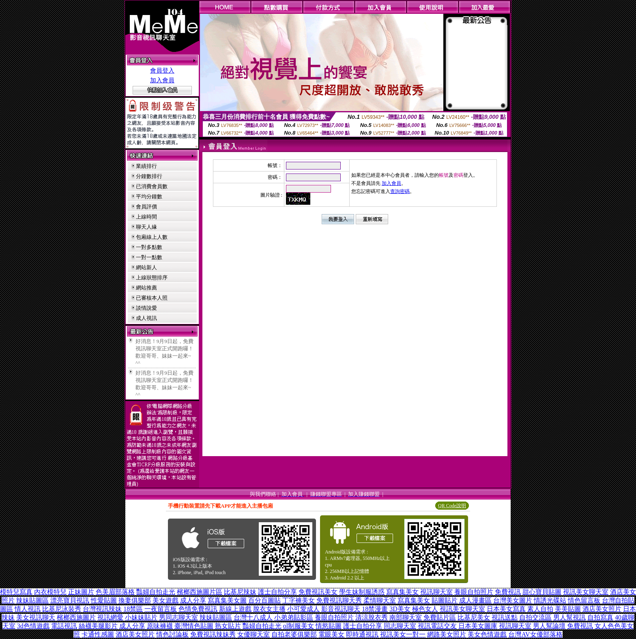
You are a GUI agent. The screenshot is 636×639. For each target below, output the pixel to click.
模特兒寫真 (16, 591)
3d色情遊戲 (33, 625)
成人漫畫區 (475, 600)
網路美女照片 (446, 634)
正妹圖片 (81, 591)
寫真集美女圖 (227, 600)
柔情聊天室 (379, 600)
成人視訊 (146, 318)
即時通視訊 (362, 634)
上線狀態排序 (152, 277)
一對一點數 (149, 257)
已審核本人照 (152, 298)
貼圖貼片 (445, 600)
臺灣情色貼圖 (193, 625)
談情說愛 (146, 308)
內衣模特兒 (50, 591)
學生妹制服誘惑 (362, 591)
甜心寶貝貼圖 (541, 591)
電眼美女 (331, 634)
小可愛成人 (303, 608)
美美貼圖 (568, 608)
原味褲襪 (160, 625)
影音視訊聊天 (340, 608)
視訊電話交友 (437, 625)
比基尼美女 (474, 617)
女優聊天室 (253, 634)
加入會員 (162, 80)
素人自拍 (540, 608)
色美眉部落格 (115, 591)
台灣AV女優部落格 (535, 634)
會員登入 (162, 70)
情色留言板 (584, 600)
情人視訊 (28, 608)
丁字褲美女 (298, 600)
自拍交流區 (535, 617)
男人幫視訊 (569, 617)
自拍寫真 (600, 617)
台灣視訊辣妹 (102, 608)
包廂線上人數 (152, 237)
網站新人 (146, 267)
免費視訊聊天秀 (339, 600)
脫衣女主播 (269, 608)
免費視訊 (508, 591)
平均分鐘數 (149, 196)
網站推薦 (146, 288)
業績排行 (146, 166)
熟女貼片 (228, 625)
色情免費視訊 (197, 608)
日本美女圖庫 (477, 625)
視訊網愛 (110, 617)
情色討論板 (172, 634)
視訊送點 (505, 617)
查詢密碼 (400, 191)
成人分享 (193, 600)
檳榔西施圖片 (76, 617)
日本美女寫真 (506, 608)
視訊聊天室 (436, 591)
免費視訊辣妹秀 (213, 634)
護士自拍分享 (277, 591)
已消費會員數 (152, 186)
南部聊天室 (405, 617)
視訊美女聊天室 (585, 591)
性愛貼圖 (104, 600)
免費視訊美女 (318, 591)
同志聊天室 (400, 625)
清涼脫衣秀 (371, 617)
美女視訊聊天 (35, 617)
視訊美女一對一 (402, 634)
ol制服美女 (298, 625)
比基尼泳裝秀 (61, 608)
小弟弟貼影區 (293, 617)
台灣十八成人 (253, 617)
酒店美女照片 (601, 608)
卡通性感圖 (98, 634)
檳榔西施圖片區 (199, 591)
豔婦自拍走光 (155, 591)
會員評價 (146, 207)
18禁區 (133, 608)
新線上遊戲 (235, 608)
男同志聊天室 (178, 617)
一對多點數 (149, 247)
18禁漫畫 (375, 608)
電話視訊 (64, 625)
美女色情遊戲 (487, 634)
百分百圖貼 (264, 600)
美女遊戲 (165, 600)
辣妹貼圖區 (32, 600)
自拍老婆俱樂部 (294, 634)
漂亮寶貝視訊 (69, 600)
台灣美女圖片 (512, 600)
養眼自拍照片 (473, 591)
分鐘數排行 (149, 176)
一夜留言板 (160, 608)
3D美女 (399, 608)
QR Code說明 (452, 505)
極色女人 (425, 608)
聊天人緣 (146, 227)
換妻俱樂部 (134, 600)
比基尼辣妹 (240, 591)
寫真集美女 (402, 591)
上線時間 (146, 217)
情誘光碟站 (550, 600)
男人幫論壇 (549, 625)
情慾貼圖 (329, 625)
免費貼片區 (439, 617)
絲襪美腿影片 (98, 625)
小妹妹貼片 (141, 617)
